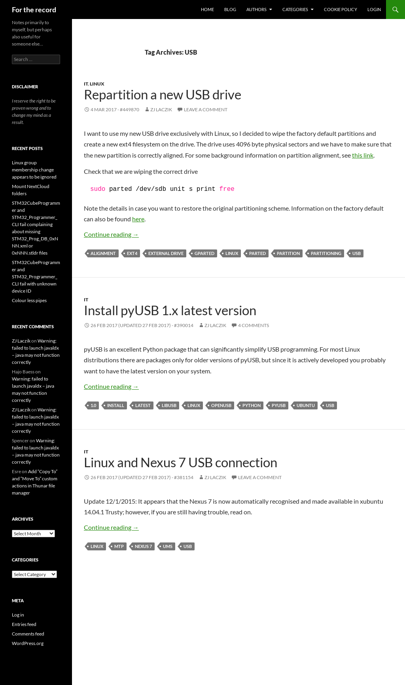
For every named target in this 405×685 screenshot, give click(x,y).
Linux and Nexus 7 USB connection (180, 462)
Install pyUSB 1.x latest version (170, 310)
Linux (97, 84)
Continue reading (111, 234)
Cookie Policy (340, 9)
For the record (34, 9)
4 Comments (253, 325)
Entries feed (24, 624)
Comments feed (28, 634)
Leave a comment (205, 109)
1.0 (93, 405)
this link (362, 155)
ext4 (132, 253)
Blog (230, 9)
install (115, 405)
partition (288, 253)
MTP (119, 546)
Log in (18, 615)
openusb (221, 405)
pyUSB (279, 405)
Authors (256, 9)
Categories (295, 9)
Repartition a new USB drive (162, 94)
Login (374, 9)
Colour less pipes (29, 300)
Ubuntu (306, 405)
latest (143, 405)
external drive (166, 253)
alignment (103, 253)
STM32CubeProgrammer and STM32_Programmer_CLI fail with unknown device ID (36, 276)
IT (86, 84)
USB (356, 253)
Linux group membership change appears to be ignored (34, 170)
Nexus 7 (143, 546)
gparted (204, 253)
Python (251, 405)
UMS (167, 546)
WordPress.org (28, 643)
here (138, 219)
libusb (169, 405)
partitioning (326, 253)
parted (257, 253)
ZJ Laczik (161, 109)
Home (207, 9)
